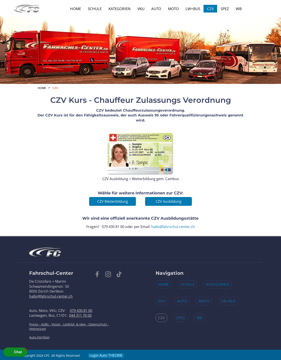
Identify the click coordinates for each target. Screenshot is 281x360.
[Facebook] (97, 274)
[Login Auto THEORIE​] (106, 355)
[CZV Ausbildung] (168, 201)
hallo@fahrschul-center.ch (173, 226)
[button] (15, 352)
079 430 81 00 (81, 310)
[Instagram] (108, 274)
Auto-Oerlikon (39, 337)
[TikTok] (119, 274)
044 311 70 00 (80, 315)
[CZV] (55, 88)
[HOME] (42, 88)
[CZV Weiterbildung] (112, 201)
